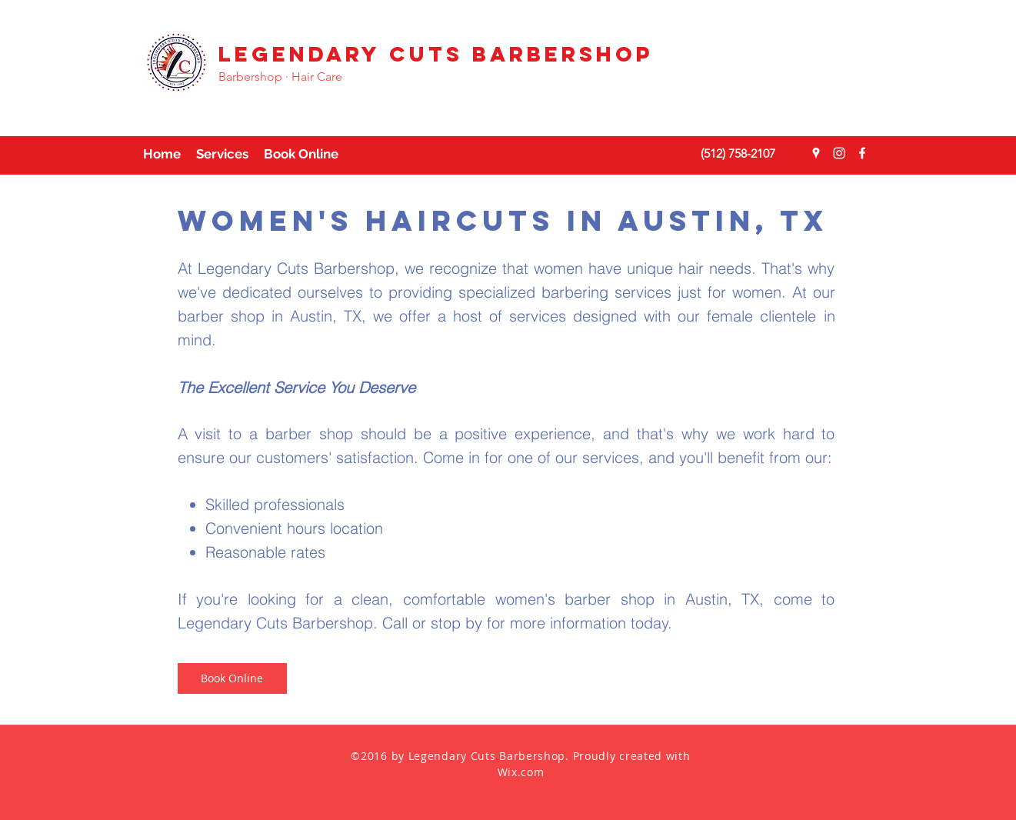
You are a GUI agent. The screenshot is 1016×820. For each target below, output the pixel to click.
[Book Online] (232, 678)
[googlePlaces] (816, 153)
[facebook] (862, 153)
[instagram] (839, 153)
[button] (222, 153)
